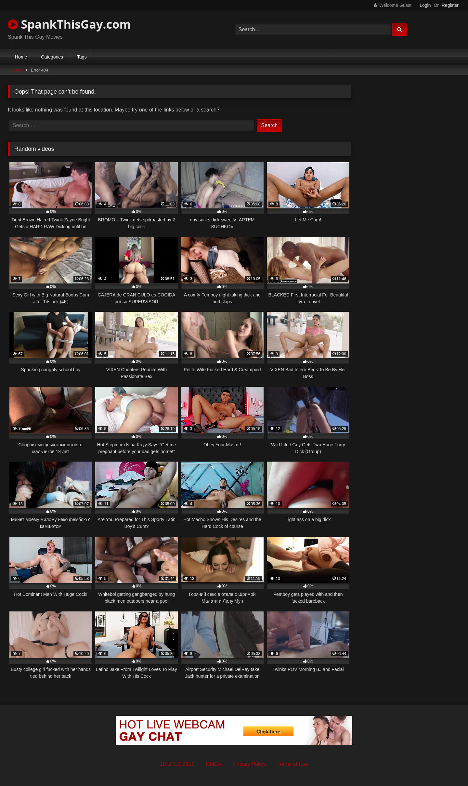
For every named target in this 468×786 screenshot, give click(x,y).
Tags (82, 56)
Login (425, 5)
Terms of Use (292, 764)
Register (450, 5)
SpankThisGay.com (69, 24)
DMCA (213, 764)
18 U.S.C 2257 (177, 764)
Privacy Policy (249, 764)
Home (21, 56)
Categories (52, 56)
